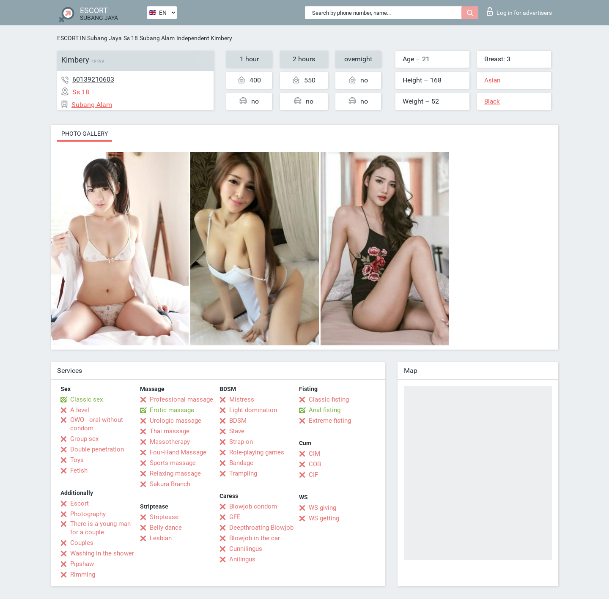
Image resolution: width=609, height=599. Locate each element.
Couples (81, 543)
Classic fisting (329, 399)
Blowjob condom (253, 506)
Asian (492, 80)
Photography (88, 514)
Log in (519, 11)
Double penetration (97, 449)
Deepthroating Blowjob (261, 527)
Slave (236, 431)
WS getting (324, 518)
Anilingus (242, 559)
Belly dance (166, 527)
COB (315, 464)
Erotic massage (172, 410)
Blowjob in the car (254, 538)
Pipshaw (82, 564)
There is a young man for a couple (100, 528)
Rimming (82, 574)
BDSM (238, 420)
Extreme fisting (330, 420)
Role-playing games (256, 452)
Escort (79, 503)
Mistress (241, 399)
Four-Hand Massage (178, 452)
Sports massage (173, 463)
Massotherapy (170, 442)
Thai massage (169, 431)
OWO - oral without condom (96, 424)
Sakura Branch (170, 484)
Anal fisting (324, 410)
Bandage (241, 463)
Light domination (253, 410)
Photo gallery (84, 133)
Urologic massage (175, 420)
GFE (235, 517)
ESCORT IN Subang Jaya (89, 38)
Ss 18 (130, 38)
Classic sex (86, 399)
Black (492, 101)
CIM (314, 453)
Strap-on (241, 442)
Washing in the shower (102, 553)
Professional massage (181, 399)
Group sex (84, 439)
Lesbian (161, 538)
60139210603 (93, 79)
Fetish (79, 470)
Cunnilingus (245, 549)
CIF (313, 475)
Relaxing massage (175, 473)
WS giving (322, 507)
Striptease (164, 517)
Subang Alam (157, 38)
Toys (77, 460)
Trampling (243, 473)
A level (79, 410)
